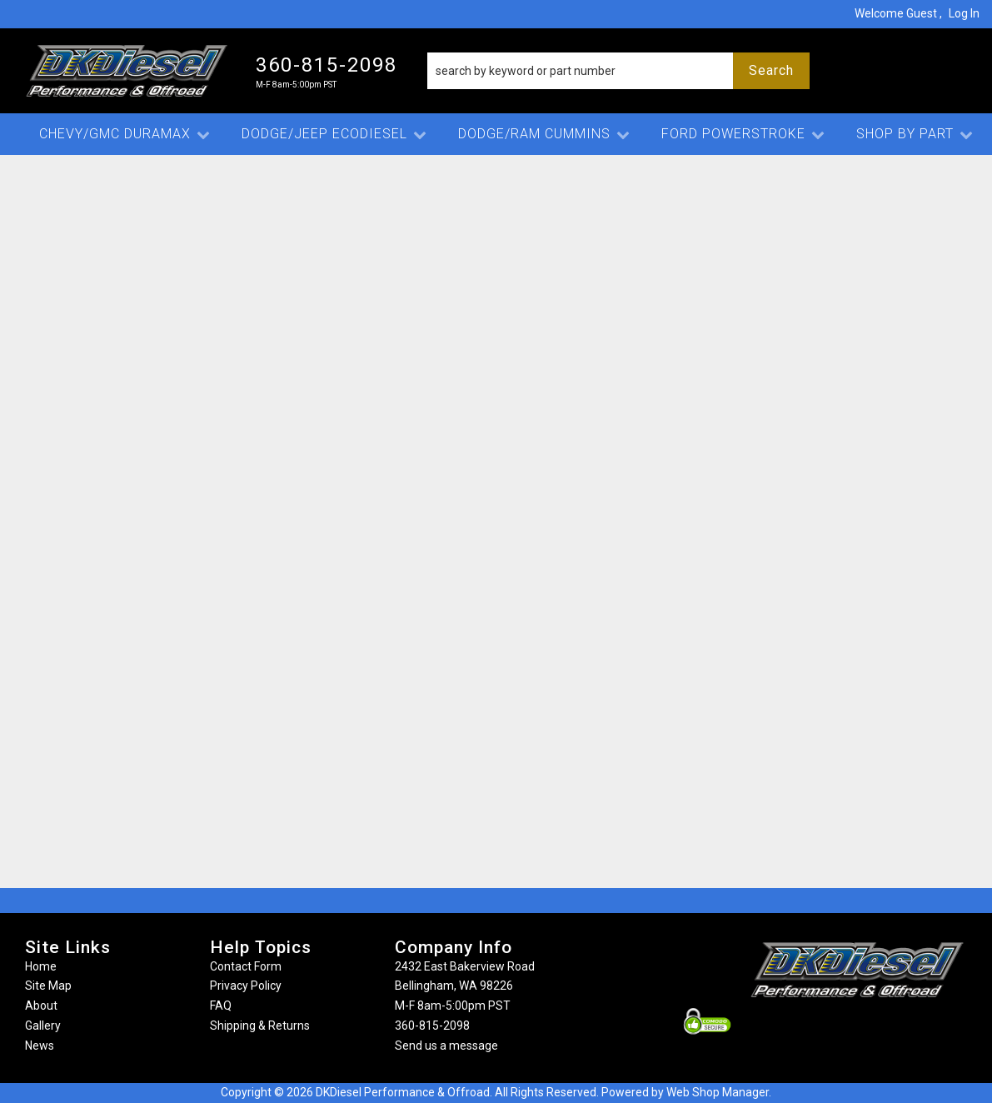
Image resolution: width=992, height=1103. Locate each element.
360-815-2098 (432, 1025)
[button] (618, 70)
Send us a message (446, 1045)
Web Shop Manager (717, 1092)
